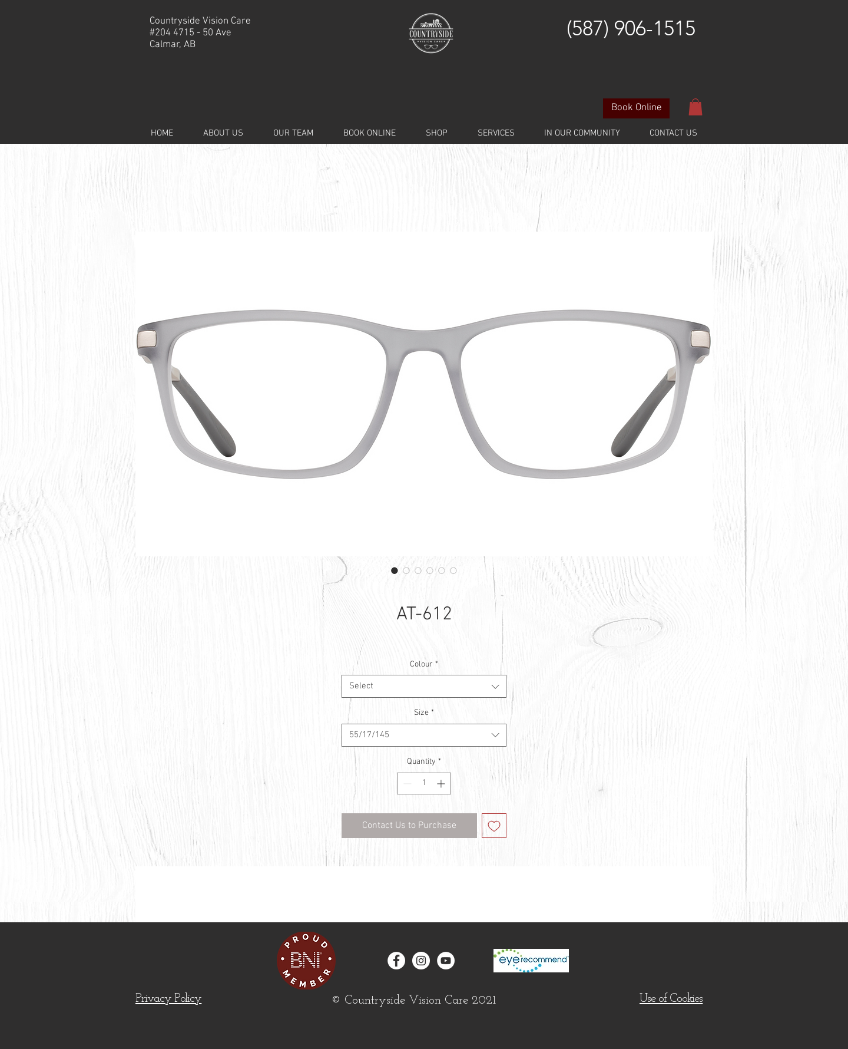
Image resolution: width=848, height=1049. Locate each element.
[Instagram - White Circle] (421, 960)
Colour (424, 664)
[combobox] (424, 686)
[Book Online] (636, 108)
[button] (695, 107)
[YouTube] (446, 960)
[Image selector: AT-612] (394, 570)
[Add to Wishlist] (494, 825)
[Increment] (442, 783)
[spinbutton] (424, 783)
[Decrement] (406, 783)
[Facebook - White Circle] (396, 960)
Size (424, 713)
